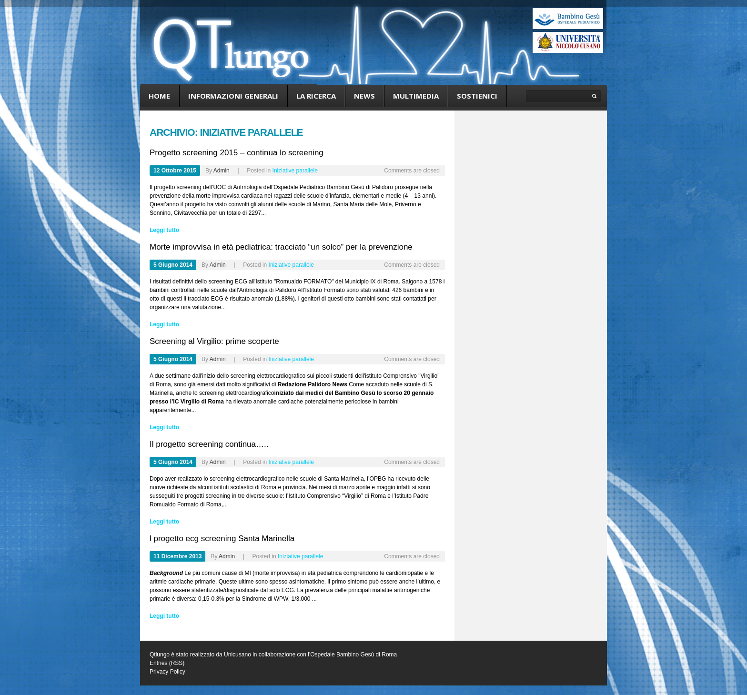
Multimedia (416, 96)
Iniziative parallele (295, 170)
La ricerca (316, 96)
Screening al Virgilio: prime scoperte (214, 341)
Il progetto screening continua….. (209, 444)
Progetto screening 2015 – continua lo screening (236, 152)
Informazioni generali (233, 96)
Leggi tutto (164, 230)
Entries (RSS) (167, 663)
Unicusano (237, 654)
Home (159, 96)
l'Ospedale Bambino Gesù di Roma (352, 654)
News (364, 96)
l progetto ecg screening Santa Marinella (222, 538)
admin (221, 170)
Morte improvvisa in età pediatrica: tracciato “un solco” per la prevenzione (281, 247)
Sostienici (477, 96)
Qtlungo (160, 654)
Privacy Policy (167, 671)
